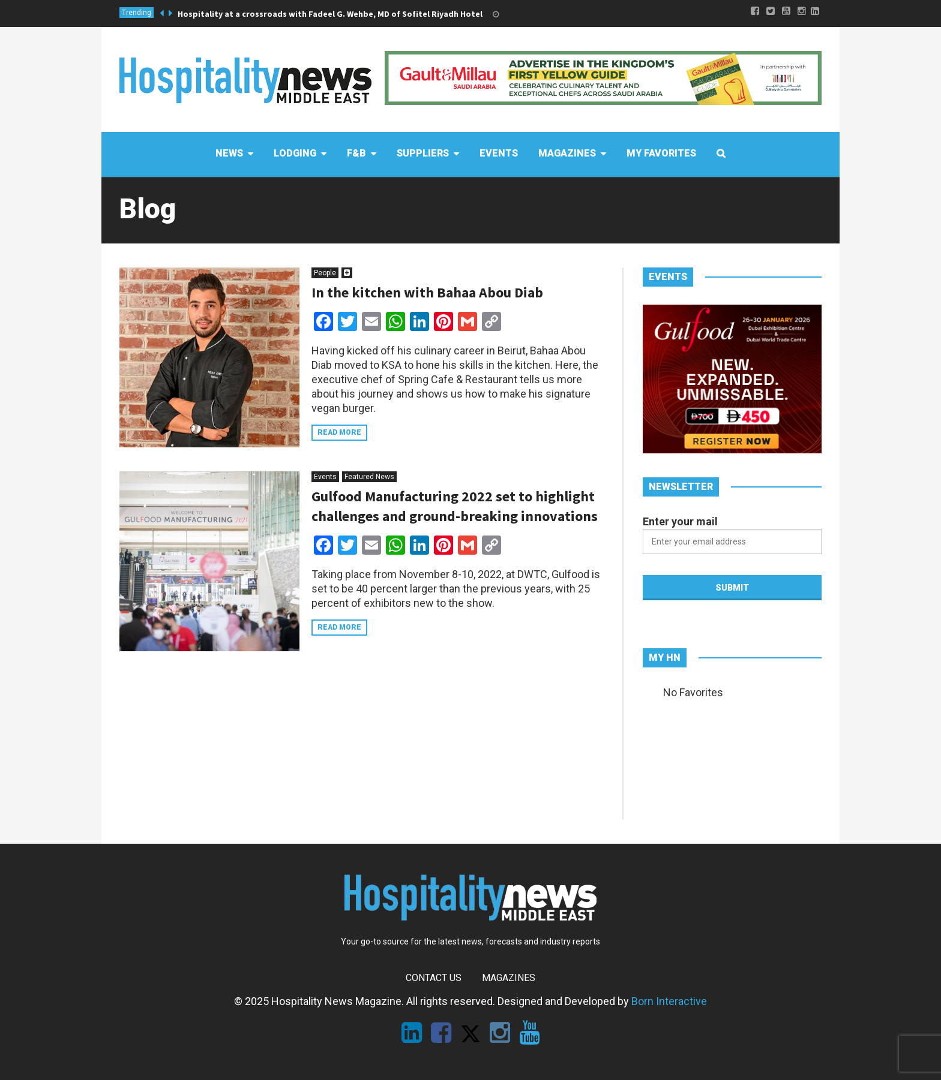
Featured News (369, 477)
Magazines (508, 977)
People (325, 273)
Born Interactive (669, 1001)
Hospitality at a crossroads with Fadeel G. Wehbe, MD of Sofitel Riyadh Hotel (330, 13)
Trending (136, 12)
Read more (339, 432)
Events (325, 477)
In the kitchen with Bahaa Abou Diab (427, 292)
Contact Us (433, 977)
